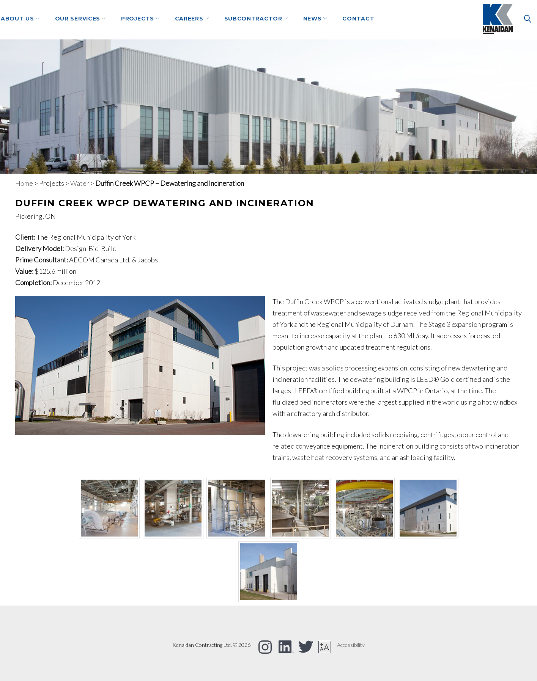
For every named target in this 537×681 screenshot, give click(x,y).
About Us (64, 19)
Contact (405, 19)
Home (24, 183)
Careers (236, 19)
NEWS (359, 19)
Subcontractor (300, 19)
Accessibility (351, 645)
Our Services (124, 19)
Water (79, 183)
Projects (184, 19)
